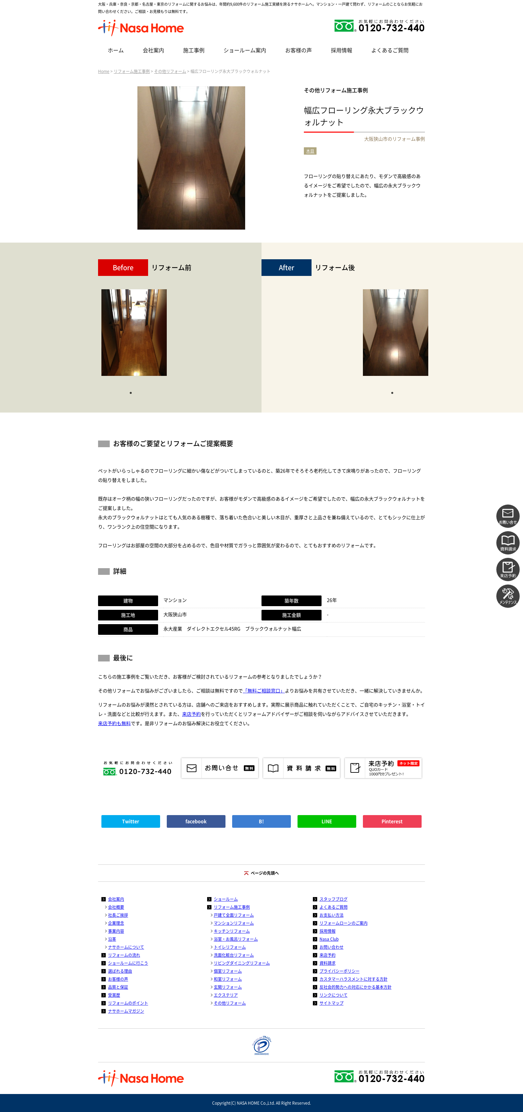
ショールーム (226, 899)
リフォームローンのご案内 (344, 923)
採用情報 (341, 50)
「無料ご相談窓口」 (264, 690)
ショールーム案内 (244, 50)
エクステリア (226, 995)
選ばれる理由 (120, 971)
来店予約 (191, 714)
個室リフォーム (228, 971)
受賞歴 (114, 995)
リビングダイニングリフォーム (242, 963)
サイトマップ (332, 1003)
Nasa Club (329, 939)
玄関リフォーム (228, 987)
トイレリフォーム (230, 947)
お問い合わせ (332, 947)
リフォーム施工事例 (132, 71)
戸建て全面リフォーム (234, 915)
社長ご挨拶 (118, 915)
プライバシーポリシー (340, 971)
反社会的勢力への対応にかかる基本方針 (356, 987)
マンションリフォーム (234, 923)
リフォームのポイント (128, 1003)
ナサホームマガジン (126, 1011)
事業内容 (116, 931)
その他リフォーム (170, 71)
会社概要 (116, 907)
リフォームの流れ (124, 955)
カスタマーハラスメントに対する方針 (354, 979)
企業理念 (116, 923)
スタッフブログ (334, 899)
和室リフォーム (228, 979)
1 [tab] (130, 392)
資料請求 (328, 963)
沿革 (112, 939)
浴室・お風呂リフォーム (236, 939)
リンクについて (334, 995)
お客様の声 (298, 50)
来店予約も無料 (114, 723)
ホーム (116, 50)
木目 (310, 151)
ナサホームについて (126, 947)
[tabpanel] (134, 336)
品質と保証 (118, 987)
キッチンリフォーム (232, 931)
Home (103, 71)
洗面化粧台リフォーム (234, 955)
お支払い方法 (332, 915)
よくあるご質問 (390, 50)
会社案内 (153, 50)
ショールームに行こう (128, 963)
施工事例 (193, 50)
